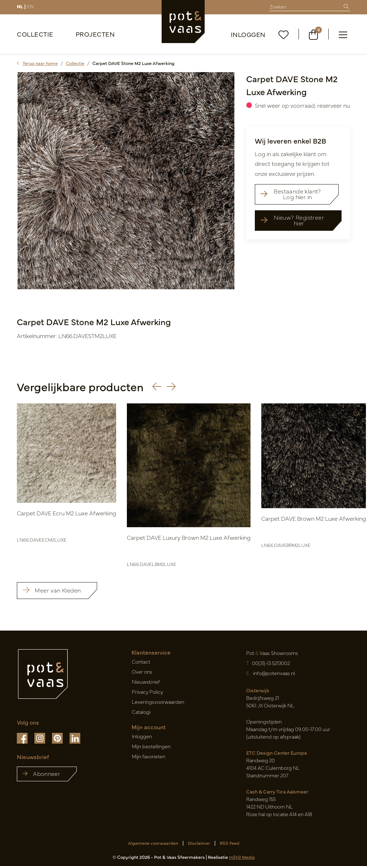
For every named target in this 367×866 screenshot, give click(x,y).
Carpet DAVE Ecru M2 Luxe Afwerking (66, 513)
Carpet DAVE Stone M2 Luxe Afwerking (133, 63)
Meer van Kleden (52, 590)
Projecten (95, 33)
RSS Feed (229, 843)
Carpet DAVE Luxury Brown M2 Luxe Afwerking (189, 537)
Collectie (35, 33)
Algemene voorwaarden (153, 843)
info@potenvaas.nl (273, 673)
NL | (21, 6)
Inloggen (248, 34)
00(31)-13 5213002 (271, 662)
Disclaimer (199, 843)
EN (30, 6)
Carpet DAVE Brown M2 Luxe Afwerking (313, 518)
